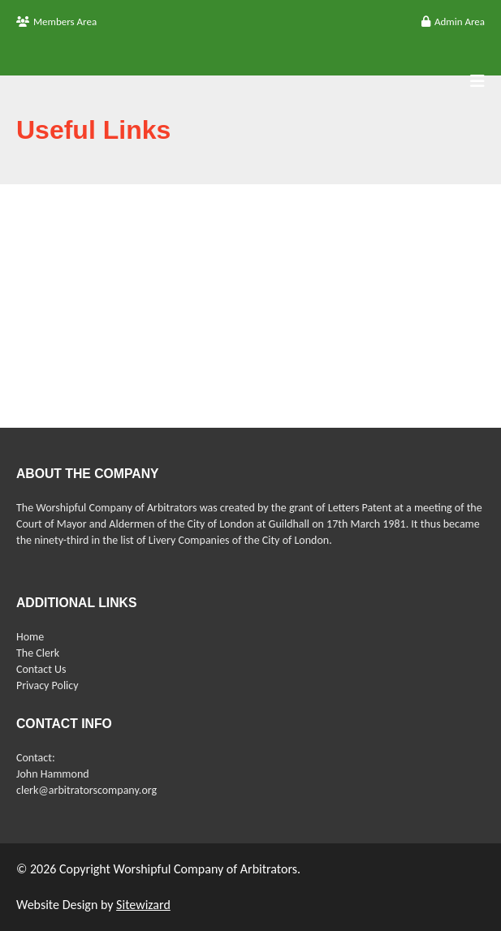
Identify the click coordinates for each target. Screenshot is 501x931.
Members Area (56, 21)
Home (30, 637)
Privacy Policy (47, 685)
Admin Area (453, 21)
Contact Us (41, 669)
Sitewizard (143, 904)
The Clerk (37, 653)
